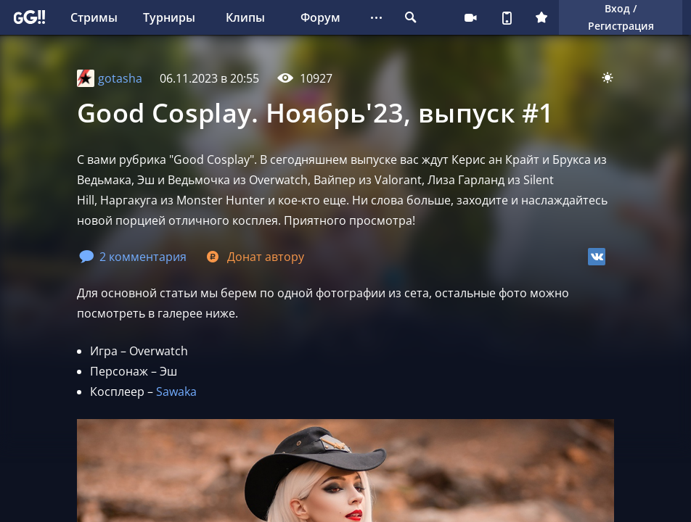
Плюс (541, 17)
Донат (254, 256)
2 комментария (133, 257)
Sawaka (176, 391)
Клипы (245, 17)
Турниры (169, 17)
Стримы (94, 17)
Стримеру (470, 17)
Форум (320, 17)
